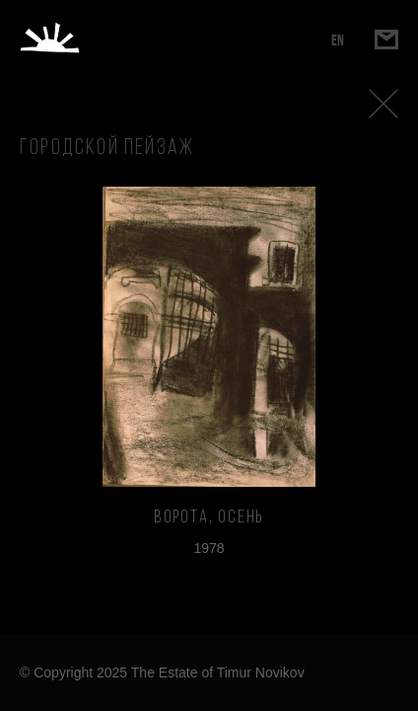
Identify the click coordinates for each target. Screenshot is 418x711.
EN (337, 40)
